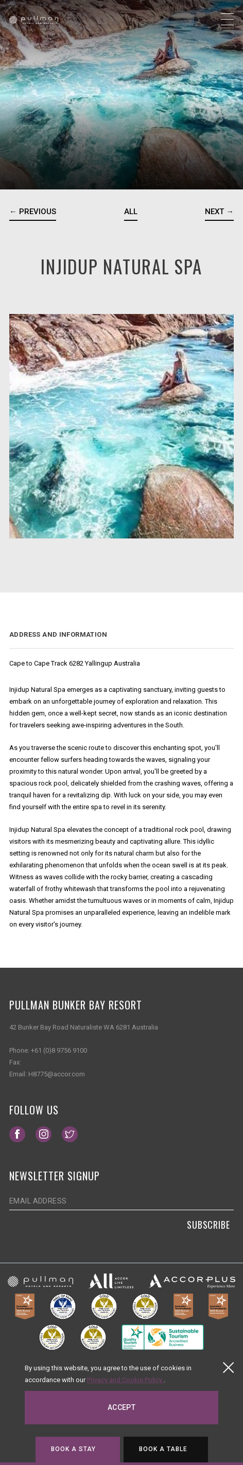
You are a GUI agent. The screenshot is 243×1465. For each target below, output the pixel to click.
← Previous (32, 211)
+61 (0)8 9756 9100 (59, 1050)
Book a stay (73, 1449)
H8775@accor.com (56, 1074)
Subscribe (208, 1224)
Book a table (163, 1449)
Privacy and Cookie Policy (125, 1380)
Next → (219, 211)
